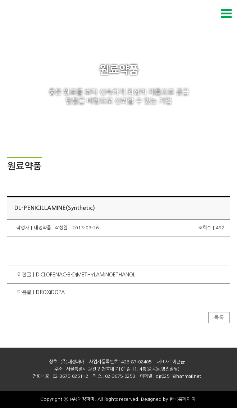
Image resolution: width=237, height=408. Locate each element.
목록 (219, 317)
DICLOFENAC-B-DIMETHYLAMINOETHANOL (85, 274)
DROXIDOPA (50, 292)
